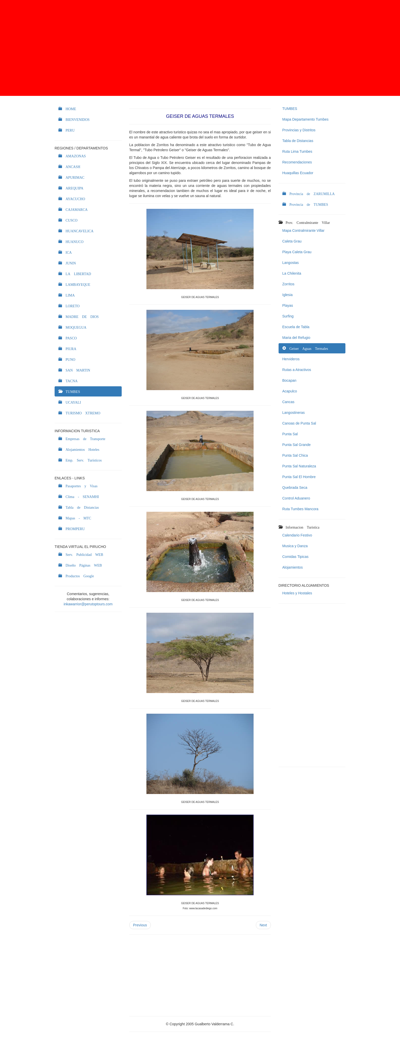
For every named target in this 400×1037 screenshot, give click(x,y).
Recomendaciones (297, 162)
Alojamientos (292, 567)
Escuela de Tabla (295, 327)
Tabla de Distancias (297, 141)
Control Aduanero (296, 498)
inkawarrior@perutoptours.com (88, 604)
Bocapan (289, 380)
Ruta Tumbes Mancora (300, 509)
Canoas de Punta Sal (299, 423)
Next (263, 925)
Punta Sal (290, 434)
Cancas (288, 402)
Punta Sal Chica (295, 455)
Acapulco (289, 391)
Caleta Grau (292, 241)
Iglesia (287, 295)
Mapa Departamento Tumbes (305, 119)
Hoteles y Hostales (297, 593)
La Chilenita (291, 273)
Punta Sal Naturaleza (299, 466)
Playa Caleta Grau (296, 252)
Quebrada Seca (294, 487)
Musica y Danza (295, 546)
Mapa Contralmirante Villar (303, 230)
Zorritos (288, 284)
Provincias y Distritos (299, 130)
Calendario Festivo (297, 535)
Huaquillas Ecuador (297, 173)
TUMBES (289, 109)
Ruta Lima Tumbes (297, 151)
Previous (140, 925)
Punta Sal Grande (296, 445)
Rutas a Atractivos (296, 370)
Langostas (290, 263)
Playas (287, 305)
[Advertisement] (200, 48)
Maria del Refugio (296, 338)
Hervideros (291, 359)
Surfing (288, 316)
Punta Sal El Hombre (299, 477)
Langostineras (293, 413)
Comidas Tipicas (295, 557)
